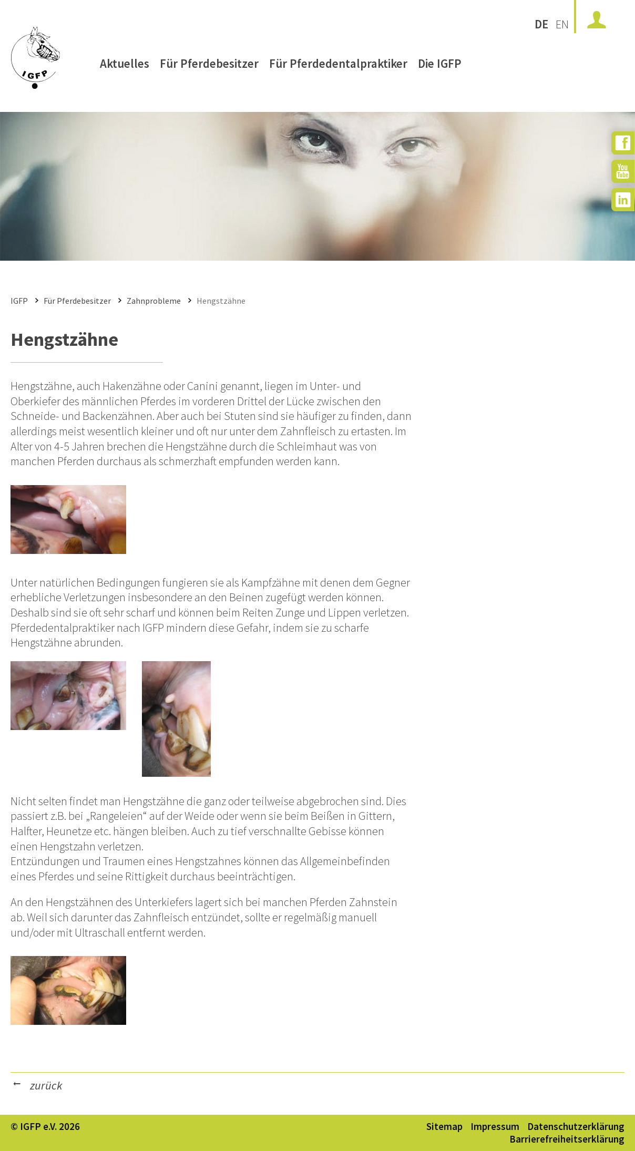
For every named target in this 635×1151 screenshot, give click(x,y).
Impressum (494, 1126)
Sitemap (444, 1126)
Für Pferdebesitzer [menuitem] (209, 67)
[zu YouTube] (622, 171)
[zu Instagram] (622, 199)
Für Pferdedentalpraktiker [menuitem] (338, 67)
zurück (46, 1085)
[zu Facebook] (622, 143)
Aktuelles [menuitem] (124, 67)
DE (541, 24)
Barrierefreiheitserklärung (566, 1139)
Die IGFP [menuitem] (440, 67)
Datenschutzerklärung (575, 1126)
